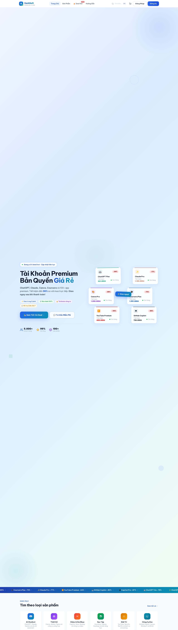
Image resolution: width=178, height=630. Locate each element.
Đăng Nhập (139, 4)
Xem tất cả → (152, 606)
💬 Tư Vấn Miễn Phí (62, 315)
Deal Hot (79, 3)
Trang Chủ (55, 4)
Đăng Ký (153, 4)
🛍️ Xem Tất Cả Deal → (34, 315)
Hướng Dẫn (90, 4)
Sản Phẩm (66, 4)
